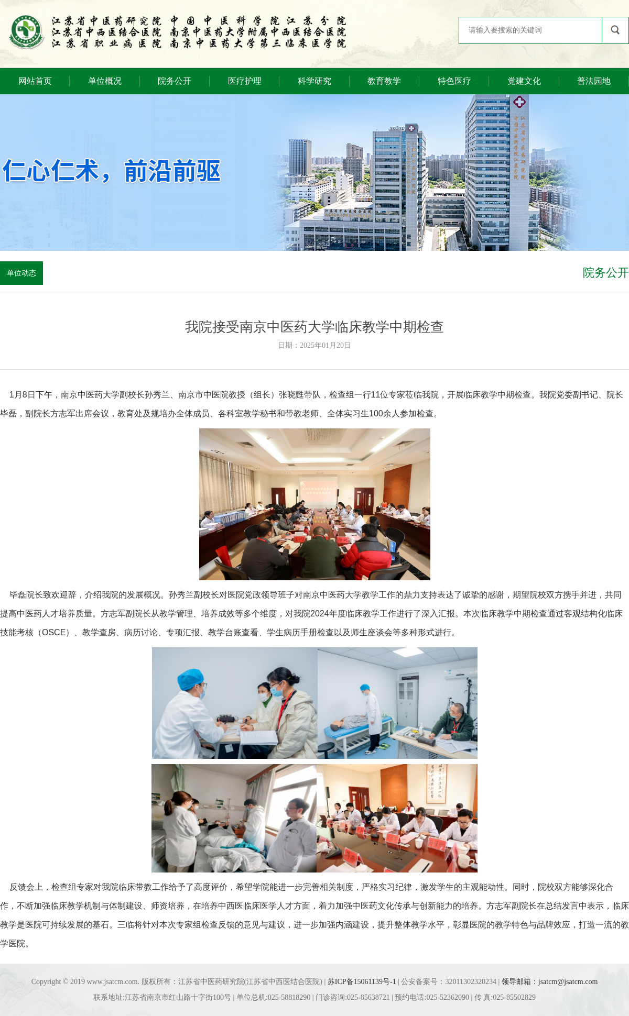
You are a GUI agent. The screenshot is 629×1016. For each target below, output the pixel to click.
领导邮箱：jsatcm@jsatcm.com (550, 982)
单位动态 (21, 273)
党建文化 (524, 80)
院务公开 (174, 80)
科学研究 (314, 80)
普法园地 (594, 80)
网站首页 (35, 80)
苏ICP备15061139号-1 (362, 982)
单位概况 (105, 80)
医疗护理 (245, 80)
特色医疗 (454, 80)
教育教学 (384, 80)
